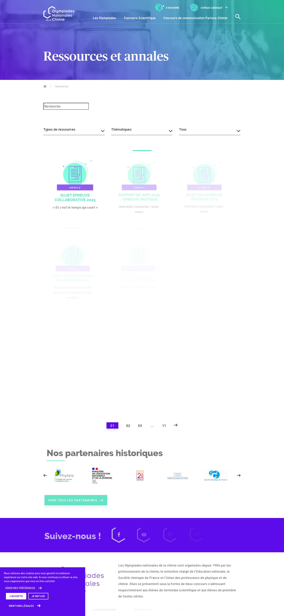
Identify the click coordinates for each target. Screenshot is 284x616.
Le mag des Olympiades (103, 610)
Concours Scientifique (140, 18)
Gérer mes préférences (20, 588)
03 (140, 425)
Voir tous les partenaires (76, 502)
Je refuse (38, 596)
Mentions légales (21, 605)
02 (128, 425)
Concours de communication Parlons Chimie (195, 18)
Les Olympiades (104, 18)
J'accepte (16, 596)
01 (112, 425)
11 (164, 425)
